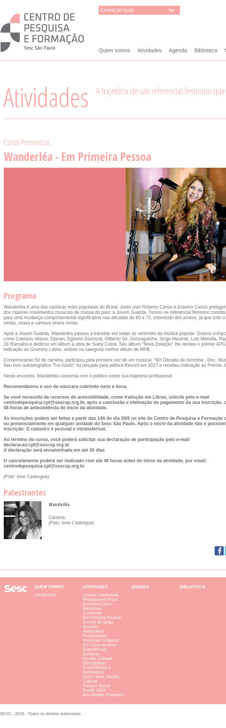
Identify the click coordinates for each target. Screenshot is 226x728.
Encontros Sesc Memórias (97, 606)
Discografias (94, 663)
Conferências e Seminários (97, 669)
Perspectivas (95, 635)
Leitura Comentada (101, 594)
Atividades (149, 50)
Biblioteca (205, 50)
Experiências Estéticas (95, 651)
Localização (46, 594)
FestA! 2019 (94, 690)
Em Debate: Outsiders (103, 694)
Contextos (92, 613)
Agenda (178, 50)
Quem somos (114, 50)
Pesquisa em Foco (100, 599)
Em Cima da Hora (99, 644)
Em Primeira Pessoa (102, 617)
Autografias (93, 631)
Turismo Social (96, 685)
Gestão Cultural (97, 658)
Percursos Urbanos (101, 640)
